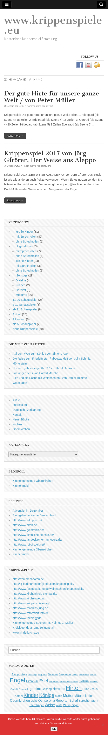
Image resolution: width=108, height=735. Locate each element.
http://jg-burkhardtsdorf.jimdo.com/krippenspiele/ (43, 583)
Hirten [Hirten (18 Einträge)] (74, 688)
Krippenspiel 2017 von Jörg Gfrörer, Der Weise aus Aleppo (50, 157)
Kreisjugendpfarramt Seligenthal (33, 627)
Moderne (21, 294)
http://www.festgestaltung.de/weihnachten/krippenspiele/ (48, 588)
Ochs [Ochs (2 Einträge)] (34, 700)
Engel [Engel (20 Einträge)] (17, 680)
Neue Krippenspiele (25, 329)
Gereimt (21, 290)
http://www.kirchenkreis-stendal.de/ (35, 593)
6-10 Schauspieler (24, 304)
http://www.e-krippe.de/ (27, 520)
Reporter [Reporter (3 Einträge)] (62, 700)
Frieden (20, 285)
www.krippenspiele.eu (53, 25)
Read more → (15, 135)
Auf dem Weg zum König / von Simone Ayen (41, 353)
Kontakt (17, 414)
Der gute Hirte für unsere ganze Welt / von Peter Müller (51, 97)
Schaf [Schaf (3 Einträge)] (73, 700)
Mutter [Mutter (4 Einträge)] (68, 696)
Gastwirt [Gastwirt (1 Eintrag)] (94, 681)
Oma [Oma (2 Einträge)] (52, 700)
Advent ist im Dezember (28, 510)
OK (54, 728)
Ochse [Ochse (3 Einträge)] (43, 700)
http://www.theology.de (27, 618)
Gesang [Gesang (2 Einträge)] (47, 689)
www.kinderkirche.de (26, 632)
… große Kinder (23, 231)
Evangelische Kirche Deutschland (34, 515)
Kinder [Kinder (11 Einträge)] (30, 695)
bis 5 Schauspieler (24, 324)
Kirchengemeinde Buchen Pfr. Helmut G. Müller (43, 622)
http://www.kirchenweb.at (29, 598)
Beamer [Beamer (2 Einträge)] (53, 674)
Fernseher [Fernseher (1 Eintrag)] (54, 681)
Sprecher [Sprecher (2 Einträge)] (84, 700)
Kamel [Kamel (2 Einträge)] (19, 696)
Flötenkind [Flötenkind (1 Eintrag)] (65, 681)
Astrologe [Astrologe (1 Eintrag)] (32, 674)
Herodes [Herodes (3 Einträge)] (59, 689)
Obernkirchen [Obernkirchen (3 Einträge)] (20, 700)
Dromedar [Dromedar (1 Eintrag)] (84, 674)
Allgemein (19, 319)
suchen (17, 424)
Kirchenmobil (21, 485)
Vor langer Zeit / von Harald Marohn (35, 373)
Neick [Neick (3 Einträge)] (89, 696)
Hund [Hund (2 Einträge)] (85, 689)
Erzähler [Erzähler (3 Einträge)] (32, 681)
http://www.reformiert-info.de (31, 613)
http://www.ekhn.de (25, 525)
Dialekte (21, 280)
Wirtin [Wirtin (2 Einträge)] (67, 705)
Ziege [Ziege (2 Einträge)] (75, 705)
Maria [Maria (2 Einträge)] (58, 696)
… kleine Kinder (23, 260)
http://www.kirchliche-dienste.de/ (33, 534)
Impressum (20, 404)
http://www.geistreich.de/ (28, 530)
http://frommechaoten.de (28, 579)
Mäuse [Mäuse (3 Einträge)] (79, 696)
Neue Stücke (21, 419)
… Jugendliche (22, 246)
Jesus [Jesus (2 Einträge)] (93, 689)
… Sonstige (20, 275)
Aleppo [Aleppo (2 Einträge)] (16, 674)
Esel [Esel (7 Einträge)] (43, 680)
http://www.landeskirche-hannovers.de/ (37, 539)
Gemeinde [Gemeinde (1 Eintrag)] (24, 689)
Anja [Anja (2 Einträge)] (24, 674)
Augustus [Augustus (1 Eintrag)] (42, 674)
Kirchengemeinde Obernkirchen (33, 480)
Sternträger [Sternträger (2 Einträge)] (36, 705)
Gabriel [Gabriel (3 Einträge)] (84, 681)
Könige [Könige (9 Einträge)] (46, 695)
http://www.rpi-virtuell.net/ (29, 544)
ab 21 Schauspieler (25, 309)
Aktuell (17, 314)
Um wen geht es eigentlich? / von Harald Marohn (44, 368)
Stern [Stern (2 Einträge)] (94, 700)
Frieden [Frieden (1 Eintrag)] (74, 681)
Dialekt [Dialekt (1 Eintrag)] (75, 674)
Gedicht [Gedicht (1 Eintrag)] (14, 689)
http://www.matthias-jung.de (30, 608)
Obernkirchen (21, 429)
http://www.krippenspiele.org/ (31, 603)
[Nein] (103, 724)
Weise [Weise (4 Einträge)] (50, 705)
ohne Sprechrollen (27, 241)
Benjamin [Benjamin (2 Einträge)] (65, 674)
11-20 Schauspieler (25, 299)
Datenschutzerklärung (27, 409)
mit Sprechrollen (26, 236)
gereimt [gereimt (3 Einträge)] (35, 689)
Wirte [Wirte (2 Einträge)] (59, 705)
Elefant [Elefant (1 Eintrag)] (93, 674)
